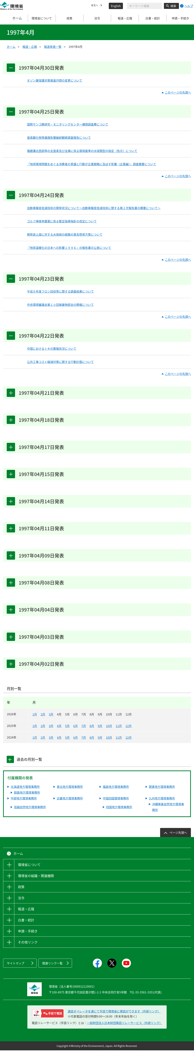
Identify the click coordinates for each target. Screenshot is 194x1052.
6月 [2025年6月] (75, 727)
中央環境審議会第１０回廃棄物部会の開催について (60, 305)
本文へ (95, 6)
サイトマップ (15, 965)
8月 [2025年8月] (92, 727)
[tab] (11, 761)
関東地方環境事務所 (162, 788)
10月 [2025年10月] (109, 727)
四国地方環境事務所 (119, 809)
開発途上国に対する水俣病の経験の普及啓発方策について (64, 234)
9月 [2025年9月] (100, 727)
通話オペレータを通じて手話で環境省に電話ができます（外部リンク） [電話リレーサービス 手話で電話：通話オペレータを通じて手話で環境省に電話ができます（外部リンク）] (114, 1013)
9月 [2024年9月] (100, 739)
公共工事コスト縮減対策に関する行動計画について (60, 362)
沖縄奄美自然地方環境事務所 (168, 809)
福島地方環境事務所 (116, 788)
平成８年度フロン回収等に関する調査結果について (60, 292)
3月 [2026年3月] (51, 716)
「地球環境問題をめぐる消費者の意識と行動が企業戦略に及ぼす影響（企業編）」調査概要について (91, 164)
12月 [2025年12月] (128, 727)
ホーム (14, 18)
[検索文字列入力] (144, 6)
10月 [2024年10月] (109, 739)
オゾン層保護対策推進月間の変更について (54, 80)
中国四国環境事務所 (116, 800)
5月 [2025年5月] (67, 727)
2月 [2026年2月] (43, 716)
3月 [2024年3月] (51, 739)
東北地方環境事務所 (70, 788)
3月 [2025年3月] (51, 727)
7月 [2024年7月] (83, 739)
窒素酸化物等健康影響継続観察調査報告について (59, 138)
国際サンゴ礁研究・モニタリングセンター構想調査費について (67, 124)
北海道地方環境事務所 (25, 788)
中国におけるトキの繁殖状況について (51, 349)
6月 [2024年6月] (75, 739)
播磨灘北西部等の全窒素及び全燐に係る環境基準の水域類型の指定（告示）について (82, 151)
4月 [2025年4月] (59, 727)
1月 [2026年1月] (34, 716)
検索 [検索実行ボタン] (173, 6)
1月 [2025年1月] (34, 727)
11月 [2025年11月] (119, 727)
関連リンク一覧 (52, 965)
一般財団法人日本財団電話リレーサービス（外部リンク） (124, 1024)
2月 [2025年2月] (43, 727)
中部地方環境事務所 (24, 800)
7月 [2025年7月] (83, 727)
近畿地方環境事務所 (70, 800)
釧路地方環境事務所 (27, 794)
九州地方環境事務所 (162, 800)
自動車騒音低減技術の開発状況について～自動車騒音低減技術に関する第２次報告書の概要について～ (93, 208)
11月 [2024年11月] (119, 739)
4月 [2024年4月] (59, 739)
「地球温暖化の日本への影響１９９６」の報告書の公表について (69, 248)
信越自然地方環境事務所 (30, 809)
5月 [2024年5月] (67, 739)
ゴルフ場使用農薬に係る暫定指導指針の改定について (62, 221)
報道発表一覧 (52, 46)
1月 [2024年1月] (34, 739)
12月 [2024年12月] (128, 739)
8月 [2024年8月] (92, 739)
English (116, 6)
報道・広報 (29, 46)
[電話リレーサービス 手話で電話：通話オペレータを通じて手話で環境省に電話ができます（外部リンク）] (48, 1015)
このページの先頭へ (178, 92)
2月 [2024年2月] (43, 739)
